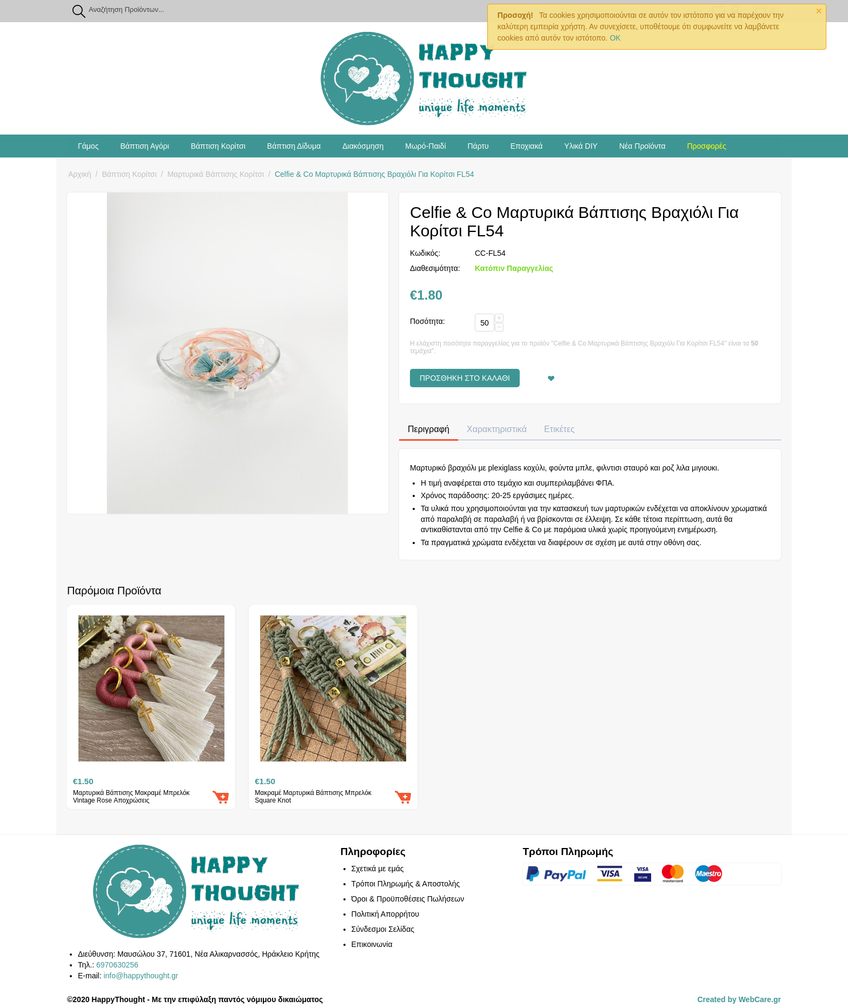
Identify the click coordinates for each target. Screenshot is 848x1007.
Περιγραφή (428, 429)
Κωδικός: (425, 253)
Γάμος (88, 146)
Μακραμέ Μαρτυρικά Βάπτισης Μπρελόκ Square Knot (313, 797)
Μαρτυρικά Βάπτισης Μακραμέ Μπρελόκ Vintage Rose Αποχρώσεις (131, 797)
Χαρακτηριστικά (497, 429)
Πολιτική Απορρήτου (385, 914)
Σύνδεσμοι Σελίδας (383, 929)
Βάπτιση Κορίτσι (218, 146)
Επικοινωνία (372, 944)
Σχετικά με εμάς (378, 868)
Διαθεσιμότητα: (435, 268)
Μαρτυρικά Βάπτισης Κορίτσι (216, 174)
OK (615, 38)
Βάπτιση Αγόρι (144, 146)
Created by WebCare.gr (739, 999)
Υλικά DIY (581, 146)
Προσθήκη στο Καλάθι (465, 378)
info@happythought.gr (140, 975)
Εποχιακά (527, 146)
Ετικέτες (559, 429)
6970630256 (117, 964)
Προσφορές (706, 146)
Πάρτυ (478, 146)
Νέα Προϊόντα (642, 146)
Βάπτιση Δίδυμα (294, 146)
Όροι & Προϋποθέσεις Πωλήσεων (408, 899)
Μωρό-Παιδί (425, 146)
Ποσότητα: (427, 321)
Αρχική (79, 174)
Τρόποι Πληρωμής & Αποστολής (406, 883)
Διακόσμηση (362, 146)
